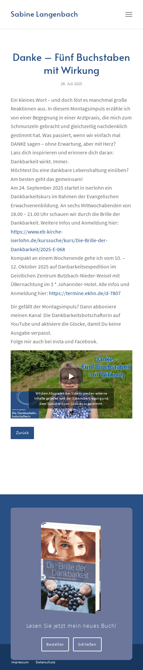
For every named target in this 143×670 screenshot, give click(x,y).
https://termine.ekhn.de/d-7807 (85, 293)
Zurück (22, 432)
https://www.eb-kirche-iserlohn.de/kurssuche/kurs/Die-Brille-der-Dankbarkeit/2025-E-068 (59, 240)
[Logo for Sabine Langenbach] (59, 14)
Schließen (87, 644)
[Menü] (128, 14)
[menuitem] (128, 14)
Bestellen (55, 644)
